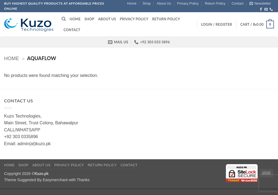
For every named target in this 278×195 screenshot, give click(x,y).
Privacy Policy (188, 3)
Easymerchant (55, 180)
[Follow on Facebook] (261, 9)
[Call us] (271, 9)
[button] (260, 3)
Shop (147, 3)
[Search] (64, 19)
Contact (238, 3)
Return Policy (215, 3)
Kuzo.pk (41, 173)
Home (132, 3)
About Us (164, 3)
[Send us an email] (266, 9)
